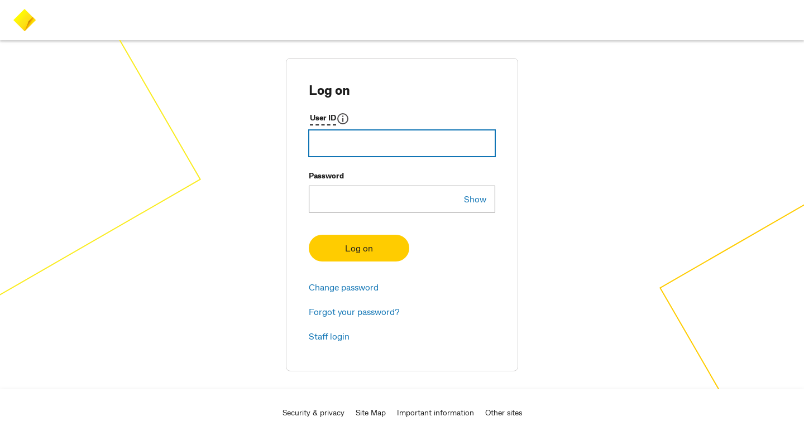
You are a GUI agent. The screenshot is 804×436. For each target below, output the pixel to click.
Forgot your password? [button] (354, 311)
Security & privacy (313, 412)
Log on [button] (359, 248)
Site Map (371, 412)
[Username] (402, 143)
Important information (435, 412)
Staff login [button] (329, 336)
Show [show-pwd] (475, 198)
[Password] (402, 199)
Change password (344, 287)
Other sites (503, 412)
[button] (330, 118)
